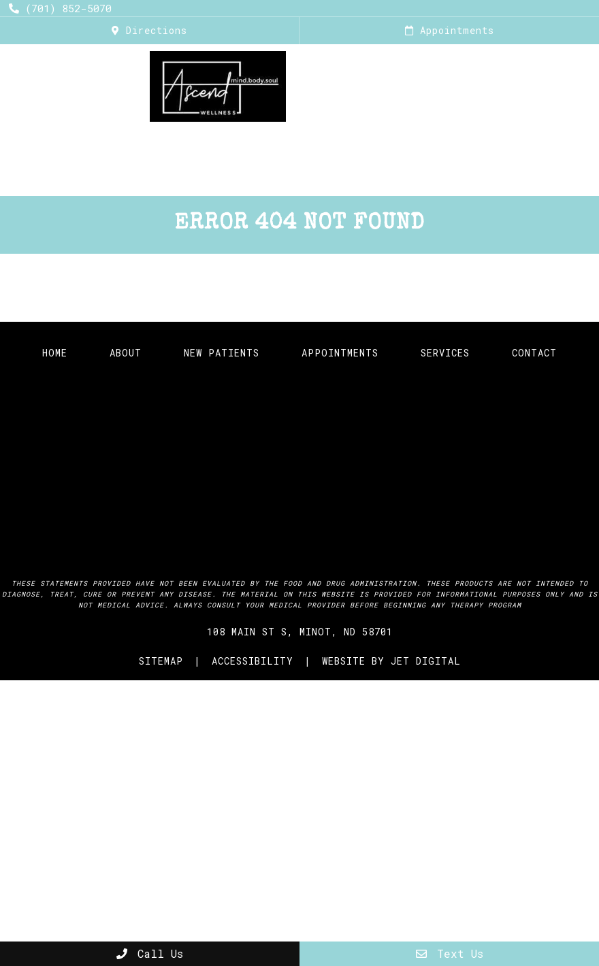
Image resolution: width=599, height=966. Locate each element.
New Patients (221, 352)
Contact (534, 352)
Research (299, 177)
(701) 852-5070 (60, 8)
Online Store (215, 177)
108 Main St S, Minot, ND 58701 (300, 631)
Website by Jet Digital (391, 660)
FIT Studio (505, 144)
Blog (356, 177)
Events (405, 177)
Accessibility (252, 660)
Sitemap (161, 660)
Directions (149, 30)
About (114, 144)
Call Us (149, 953)
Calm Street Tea (404, 144)
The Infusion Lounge (270, 144)
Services (166, 144)
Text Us (449, 953)
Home (72, 144)
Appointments (449, 30)
